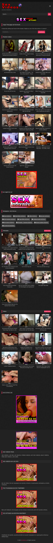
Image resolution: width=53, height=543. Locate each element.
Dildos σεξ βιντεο (32, 215)
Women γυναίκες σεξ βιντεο (41, 221)
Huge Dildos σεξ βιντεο (24, 218)
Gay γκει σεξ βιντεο (44, 215)
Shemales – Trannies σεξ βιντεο (25, 221)
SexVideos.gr (24, 539)
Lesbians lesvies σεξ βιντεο (39, 218)
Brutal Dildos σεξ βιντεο (20, 215)
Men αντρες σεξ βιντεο (9, 221)
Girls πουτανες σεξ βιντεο (9, 218)
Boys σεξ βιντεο (7, 215)
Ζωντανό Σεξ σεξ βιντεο (9, 224)
